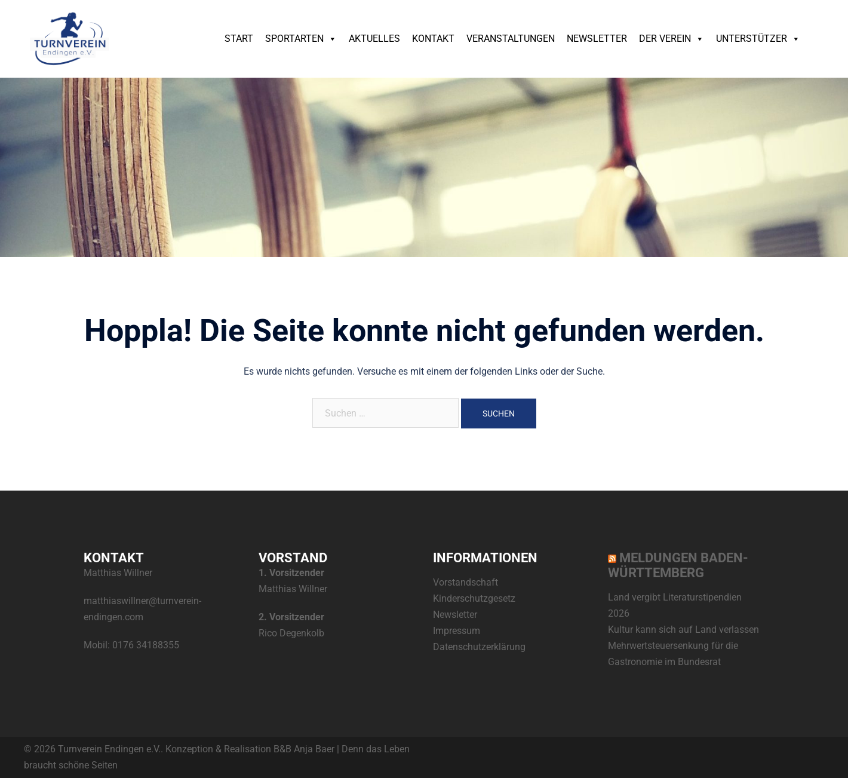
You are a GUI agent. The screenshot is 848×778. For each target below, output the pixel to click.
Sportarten (301, 39)
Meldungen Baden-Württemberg (678, 565)
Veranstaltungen (510, 38)
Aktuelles (374, 38)
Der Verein (671, 39)
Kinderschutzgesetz (474, 598)
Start (239, 38)
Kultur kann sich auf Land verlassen (683, 629)
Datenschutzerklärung (479, 647)
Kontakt (433, 38)
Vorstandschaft (465, 582)
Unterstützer (758, 39)
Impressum (456, 630)
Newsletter (597, 38)
